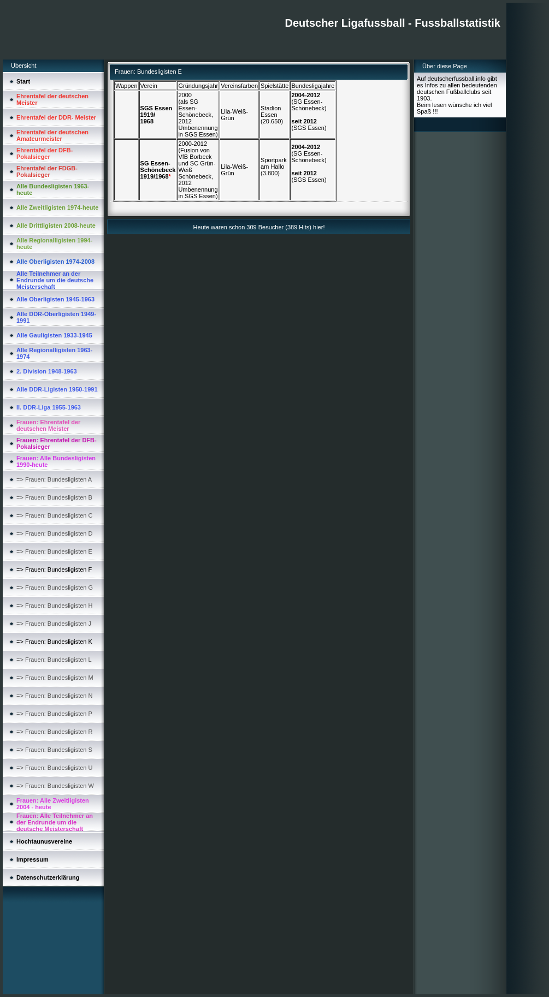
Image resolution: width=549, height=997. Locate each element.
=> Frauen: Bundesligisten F (54, 569)
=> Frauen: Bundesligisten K (54, 641)
